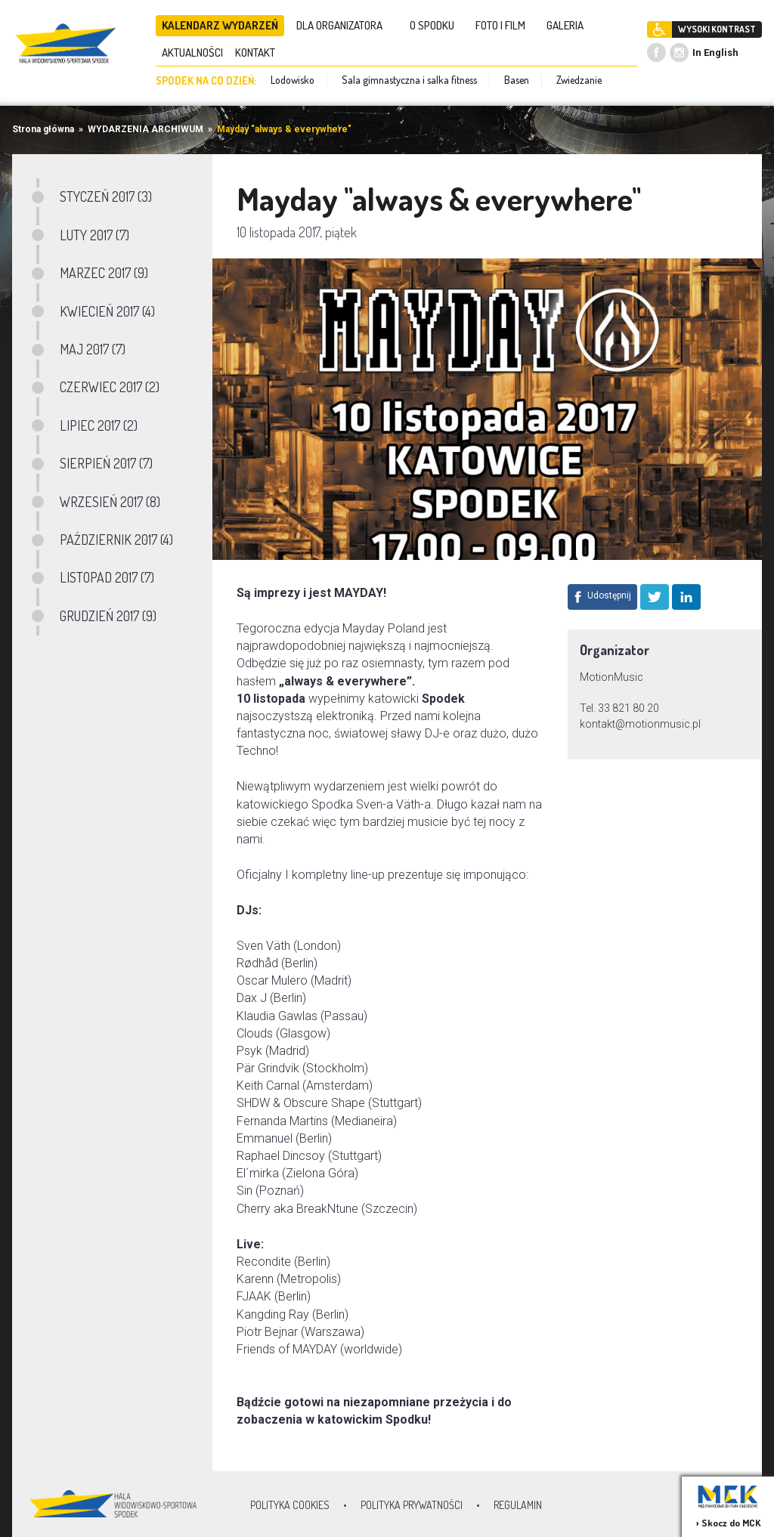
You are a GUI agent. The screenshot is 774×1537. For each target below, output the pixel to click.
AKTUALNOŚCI (192, 52)
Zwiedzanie (579, 79)
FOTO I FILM (504, 25)
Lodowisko (292, 79)
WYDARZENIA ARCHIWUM (145, 129)
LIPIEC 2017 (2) (99, 425)
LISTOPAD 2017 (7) (107, 577)
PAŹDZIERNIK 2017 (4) (116, 539)
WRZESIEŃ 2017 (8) (110, 501)
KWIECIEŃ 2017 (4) (107, 311)
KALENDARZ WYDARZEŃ (220, 25)
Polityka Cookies (290, 1504)
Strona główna (43, 129)
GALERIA (569, 25)
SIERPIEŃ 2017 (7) (106, 463)
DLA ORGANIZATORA (344, 25)
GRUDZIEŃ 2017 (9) (108, 616)
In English (715, 52)
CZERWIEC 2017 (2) (109, 387)
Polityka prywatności (412, 1504)
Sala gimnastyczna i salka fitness (409, 79)
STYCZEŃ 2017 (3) (106, 196)
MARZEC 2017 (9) (104, 272)
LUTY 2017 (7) (94, 235)
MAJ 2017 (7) (92, 349)
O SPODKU (436, 25)
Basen (516, 79)
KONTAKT (259, 52)
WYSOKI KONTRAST (717, 29)
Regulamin (518, 1504)
